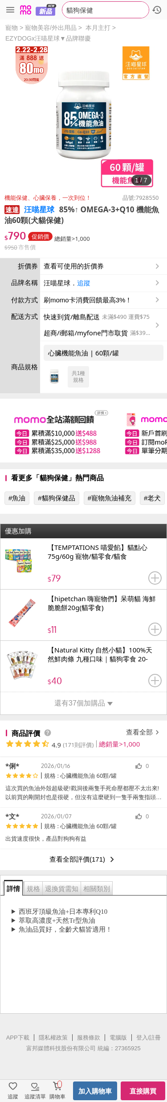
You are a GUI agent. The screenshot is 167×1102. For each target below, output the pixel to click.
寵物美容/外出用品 (51, 27)
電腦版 (118, 1037)
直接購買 (143, 1091)
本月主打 (98, 27)
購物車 (57, 1097)
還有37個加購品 (83, 703)
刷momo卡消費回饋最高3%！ (88, 300)
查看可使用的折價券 (102, 266)
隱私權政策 (53, 1037)
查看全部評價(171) (83, 859)
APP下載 (17, 1037)
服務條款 (88, 1037)
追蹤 (83, 283)
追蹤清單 (35, 1097)
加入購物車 (95, 1091)
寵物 (11, 27)
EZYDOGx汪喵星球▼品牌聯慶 (48, 38)
